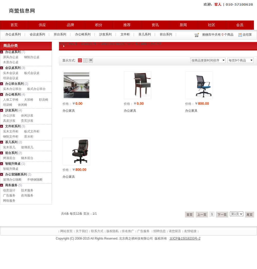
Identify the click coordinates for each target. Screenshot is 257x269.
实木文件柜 (10, 131)
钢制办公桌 (31, 57)
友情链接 (190, 231)
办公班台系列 (14, 84)
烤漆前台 (9, 158)
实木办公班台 (12, 89)
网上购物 (140, 44)
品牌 (70, 25)
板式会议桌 (31, 73)
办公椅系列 (83, 34)
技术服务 (27, 190)
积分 (98, 25)
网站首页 (66, 231)
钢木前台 (27, 158)
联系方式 (97, 231)
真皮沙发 (9, 120)
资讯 (155, 25)
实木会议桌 (10, 73)
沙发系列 (105, 34)
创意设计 (9, 190)
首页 (14, 25)
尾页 (249, 214)
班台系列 (60, 34)
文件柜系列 (13, 126)
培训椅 (7, 105)
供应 (42, 25)
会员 (239, 25)
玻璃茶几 (27, 147)
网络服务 (9, 200)
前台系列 (166, 34)
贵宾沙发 (27, 120)
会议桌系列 (37, 34)
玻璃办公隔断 (12, 179)
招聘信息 (159, 231)
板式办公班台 (36, 89)
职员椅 (43, 99)
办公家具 (69, 110)
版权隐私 (112, 231)
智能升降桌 (13, 163)
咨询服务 (27, 195)
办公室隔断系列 (16, 174)
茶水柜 (28, 136)
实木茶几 (9, 147)
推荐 (127, 25)
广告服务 (9, 195)
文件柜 (125, 34)
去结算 (247, 34)
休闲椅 (22, 105)
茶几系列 (145, 34)
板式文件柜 (31, 131)
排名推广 (128, 231)
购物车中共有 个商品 (217, 34)
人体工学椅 (10, 99)
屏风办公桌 (10, 57)
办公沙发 (9, 115)
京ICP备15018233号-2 (185, 238)
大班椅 (28, 99)
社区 (211, 25)
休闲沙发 (27, 115)
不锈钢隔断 (35, 179)
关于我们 (82, 231)
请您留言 (175, 231)
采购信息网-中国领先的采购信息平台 (106, 44)
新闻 (183, 25)
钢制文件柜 (10, 136)
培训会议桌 (10, 78)
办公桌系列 (13, 34)
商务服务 (11, 185)
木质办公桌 (10, 62)
